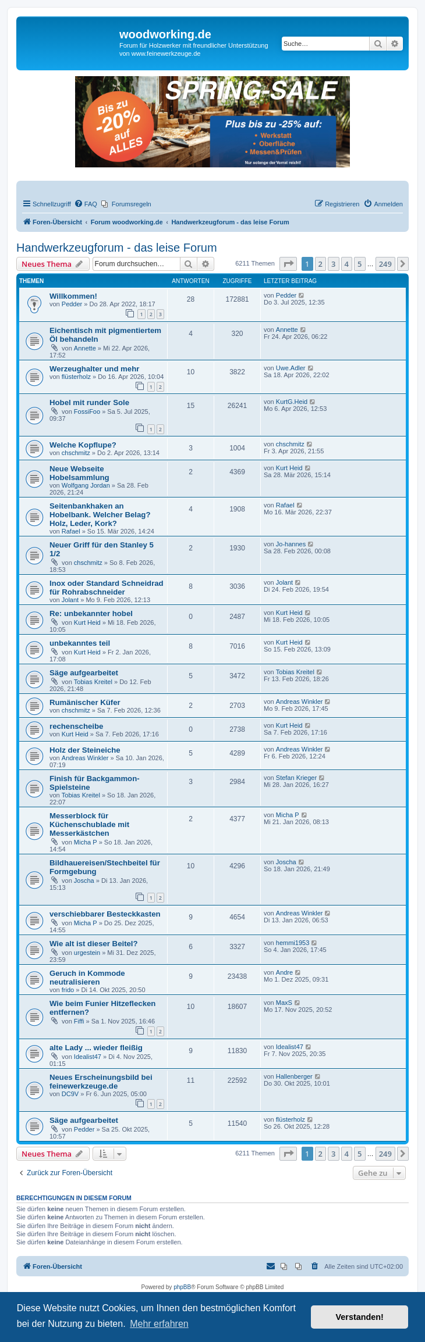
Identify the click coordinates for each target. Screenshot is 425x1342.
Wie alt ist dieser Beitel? (93, 943)
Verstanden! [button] (360, 1317)
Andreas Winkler (299, 701)
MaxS (284, 1002)
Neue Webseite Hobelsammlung (79, 473)
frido (68, 989)
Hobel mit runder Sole (89, 402)
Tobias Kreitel (93, 681)
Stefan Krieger (296, 777)
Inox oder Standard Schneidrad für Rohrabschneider (106, 587)
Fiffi (79, 1021)
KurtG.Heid (291, 401)
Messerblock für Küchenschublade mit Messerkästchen (89, 824)
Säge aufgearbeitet (83, 672)
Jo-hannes (291, 544)
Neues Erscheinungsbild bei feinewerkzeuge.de (101, 1081)
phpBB (182, 1287)
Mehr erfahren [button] (159, 1324)
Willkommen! (73, 296)
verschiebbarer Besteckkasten (105, 914)
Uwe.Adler (291, 367)
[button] (288, 264)
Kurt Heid (289, 467)
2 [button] (320, 264)
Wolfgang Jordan (86, 485)
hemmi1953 (292, 942)
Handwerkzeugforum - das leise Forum (116, 247)
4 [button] (347, 264)
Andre (284, 972)
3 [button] (333, 264)
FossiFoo (87, 411)
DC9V (70, 1093)
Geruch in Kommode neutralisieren (87, 977)
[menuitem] (85, 204)
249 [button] (385, 264)
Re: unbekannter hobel (91, 613)
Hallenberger (294, 1076)
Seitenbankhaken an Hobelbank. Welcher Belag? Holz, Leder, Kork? (99, 515)
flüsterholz (76, 376)
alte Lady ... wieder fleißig (96, 1047)
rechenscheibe (76, 726)
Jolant (70, 599)
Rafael (71, 531)
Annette (85, 348)
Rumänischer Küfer (85, 702)
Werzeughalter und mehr (94, 368)
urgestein (87, 952)
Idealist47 (87, 1056)
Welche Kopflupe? (82, 445)
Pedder (72, 303)
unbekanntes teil (79, 643)
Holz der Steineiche (85, 750)
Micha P (85, 842)
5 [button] (359, 264)
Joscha (84, 880)
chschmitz (76, 452)
